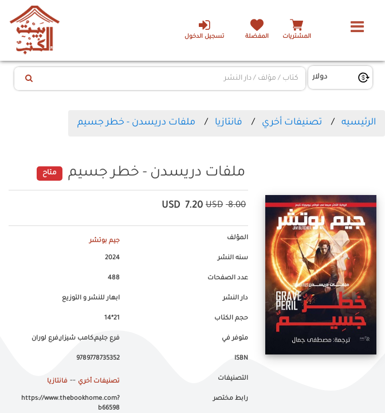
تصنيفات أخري (292, 123)
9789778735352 (98, 358)
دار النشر (235, 298)
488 (114, 278)
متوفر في (235, 338)
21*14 (112, 318)
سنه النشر (233, 258)
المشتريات (296, 37)
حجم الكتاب (231, 318)
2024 (112, 258)
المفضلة (257, 37)
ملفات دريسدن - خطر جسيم (136, 123)
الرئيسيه (358, 123)
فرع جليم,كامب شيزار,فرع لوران (76, 338)
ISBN (241, 358)
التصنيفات (233, 378)
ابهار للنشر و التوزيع (91, 298)
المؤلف (237, 238)
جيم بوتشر (104, 240)
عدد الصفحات (227, 278)
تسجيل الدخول (204, 29)
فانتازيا (228, 123)
